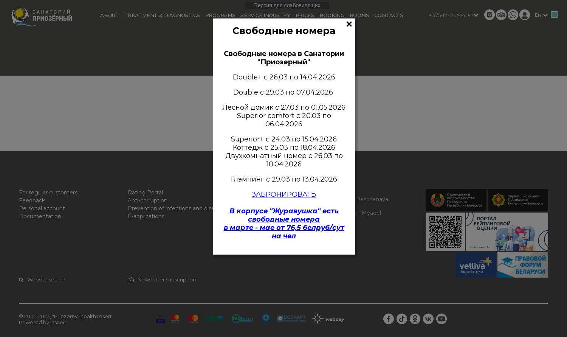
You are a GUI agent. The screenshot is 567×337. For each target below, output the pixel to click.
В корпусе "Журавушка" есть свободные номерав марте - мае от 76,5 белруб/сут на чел (284, 223)
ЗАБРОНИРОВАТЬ (284, 194)
